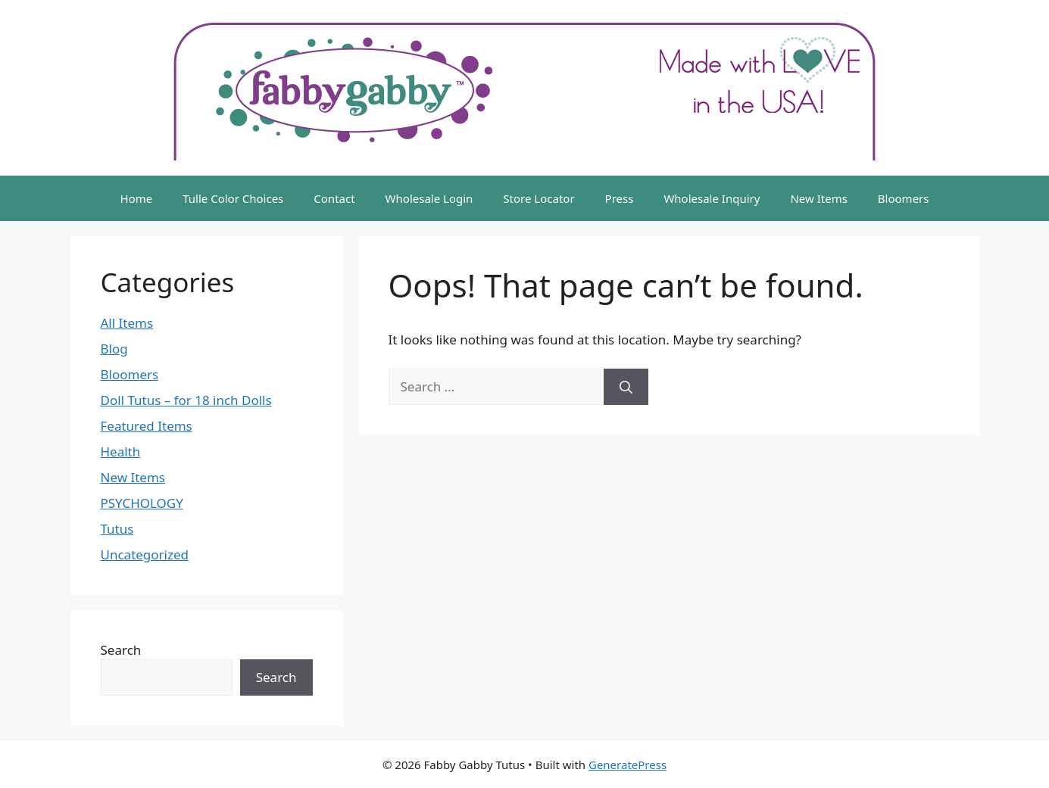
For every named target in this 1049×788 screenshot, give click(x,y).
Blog (114, 348)
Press (619, 198)
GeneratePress (628, 764)
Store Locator (538, 198)
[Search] (626, 387)
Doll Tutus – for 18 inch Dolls (186, 400)
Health (121, 451)
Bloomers (903, 198)
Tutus (117, 528)
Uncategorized (145, 554)
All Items (127, 323)
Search (121, 650)
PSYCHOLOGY (142, 503)
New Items (818, 198)
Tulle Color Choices (233, 198)
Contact (334, 198)
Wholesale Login (429, 198)
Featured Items (146, 425)
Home (136, 198)
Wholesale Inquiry (711, 198)
